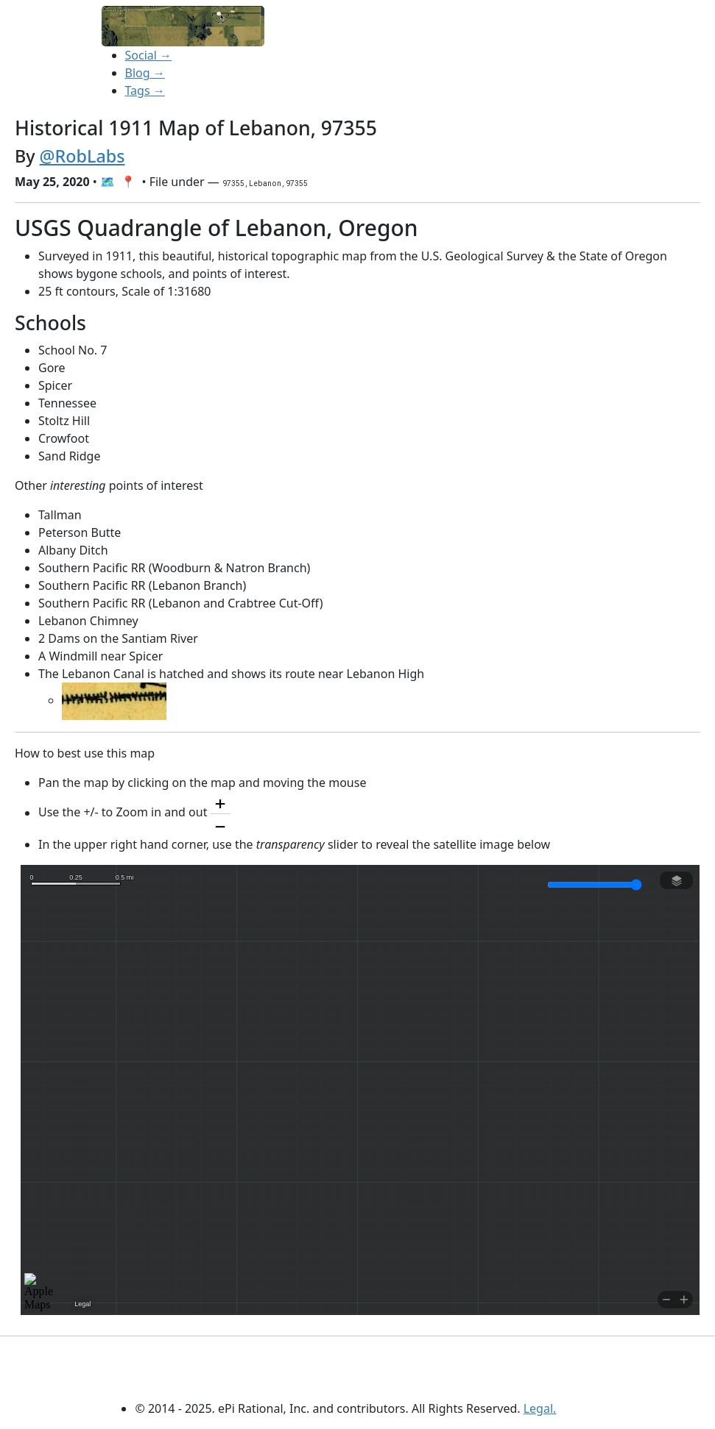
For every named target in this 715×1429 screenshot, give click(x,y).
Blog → (145, 73)
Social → (148, 55)
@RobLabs (82, 156)
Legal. (540, 1408)
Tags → (145, 90)
